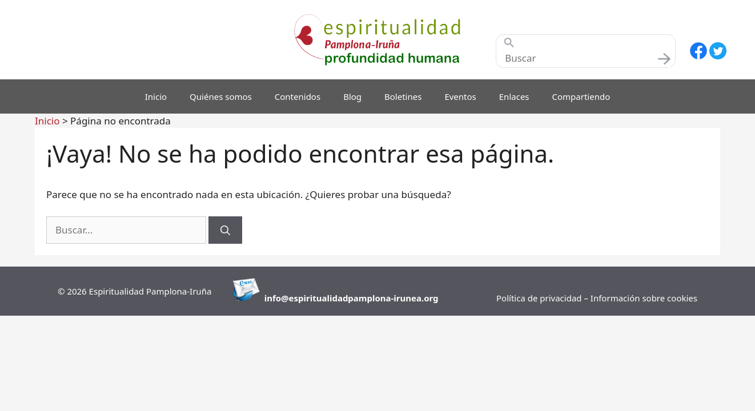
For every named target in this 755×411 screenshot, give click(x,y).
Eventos (460, 96)
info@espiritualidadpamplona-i (330, 298)
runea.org (417, 298)
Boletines (402, 96)
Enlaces (514, 96)
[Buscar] (225, 230)
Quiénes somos (221, 96)
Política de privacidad (540, 298)
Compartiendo (581, 96)
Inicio (156, 96)
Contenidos (297, 96)
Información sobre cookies (644, 298)
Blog (352, 96)
